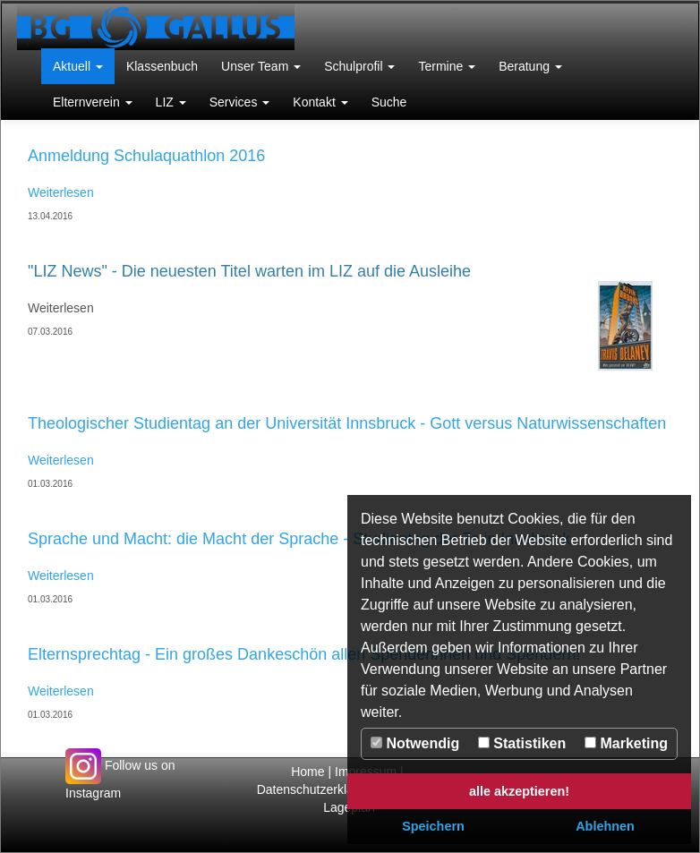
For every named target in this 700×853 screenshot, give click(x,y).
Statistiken (522, 743)
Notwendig (415, 743)
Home (307, 771)
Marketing (626, 743)
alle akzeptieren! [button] (519, 791)
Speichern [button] (433, 826)
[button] (78, 66)
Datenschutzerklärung (319, 789)
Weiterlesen (61, 192)
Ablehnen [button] (605, 826)
